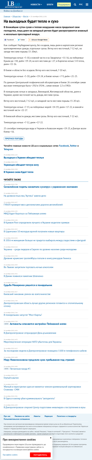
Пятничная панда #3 (17, 368)
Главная (7, 16)
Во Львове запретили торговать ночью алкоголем (28, 267)
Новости (36, 4)
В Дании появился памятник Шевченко (23, 276)
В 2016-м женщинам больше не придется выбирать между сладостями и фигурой (45, 240)
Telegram (8, 149)
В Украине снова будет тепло (18, 172)
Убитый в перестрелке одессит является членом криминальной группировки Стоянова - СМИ (42, 388)
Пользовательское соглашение (17, 419)
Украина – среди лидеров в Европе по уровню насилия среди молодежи (40, 249)
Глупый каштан (11, 377)
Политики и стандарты (66, 416)
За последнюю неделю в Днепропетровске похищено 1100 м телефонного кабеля (45, 350)
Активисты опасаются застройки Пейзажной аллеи (35, 323)
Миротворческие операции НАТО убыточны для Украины (32, 341)
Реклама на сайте (22, 416)
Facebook (64, 145)
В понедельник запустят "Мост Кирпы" (23, 314)
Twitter (73, 145)
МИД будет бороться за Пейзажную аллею (25, 213)
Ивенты (37, 416)
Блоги (50, 4)
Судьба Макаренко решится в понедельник (28, 285)
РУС (81, 4)
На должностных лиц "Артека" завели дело (25, 195)
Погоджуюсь (40, 455)
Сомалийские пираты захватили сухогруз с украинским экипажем (41, 186)
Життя (25, 16)
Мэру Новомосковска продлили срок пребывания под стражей (39, 359)
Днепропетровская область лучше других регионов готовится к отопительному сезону (43, 305)
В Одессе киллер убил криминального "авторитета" (29, 398)
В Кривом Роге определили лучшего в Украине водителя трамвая (36, 222)
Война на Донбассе (13, 10)
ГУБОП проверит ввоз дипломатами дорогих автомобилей (33, 204)
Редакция (49, 416)
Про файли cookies (10, 455)
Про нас (7, 416)
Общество (16, 16)
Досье (48, 13)
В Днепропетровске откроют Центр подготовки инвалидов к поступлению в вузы (44, 407)
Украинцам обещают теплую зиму (21, 164)
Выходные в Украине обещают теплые (24, 157)
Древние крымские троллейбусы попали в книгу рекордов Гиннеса (37, 258)
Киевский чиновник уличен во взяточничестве (27, 294)
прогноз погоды (14, 138)
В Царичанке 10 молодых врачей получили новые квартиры (34, 231)
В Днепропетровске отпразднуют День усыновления (30, 332)
